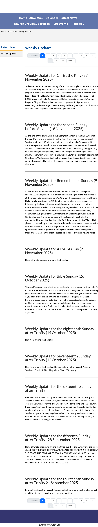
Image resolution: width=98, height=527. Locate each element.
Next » (71, 61)
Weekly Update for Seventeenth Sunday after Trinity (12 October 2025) (58, 358)
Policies (77, 24)
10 (93, 56)
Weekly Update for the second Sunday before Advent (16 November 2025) (56, 126)
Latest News (69, 18)
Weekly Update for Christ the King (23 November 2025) (56, 77)
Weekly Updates (25, 31)
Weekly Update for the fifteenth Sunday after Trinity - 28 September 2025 (57, 438)
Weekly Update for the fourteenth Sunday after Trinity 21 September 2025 (59, 481)
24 (56, 61)
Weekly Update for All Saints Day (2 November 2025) (54, 251)
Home (23, 18)
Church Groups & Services (32, 24)
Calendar (52, 18)
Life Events (61, 24)
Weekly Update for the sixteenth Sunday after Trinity (58, 388)
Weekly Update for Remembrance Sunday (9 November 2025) (61, 182)
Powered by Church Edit (49, 525)
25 (63, 61)
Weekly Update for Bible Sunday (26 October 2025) (54, 278)
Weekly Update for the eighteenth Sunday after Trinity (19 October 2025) (59, 331)
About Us (35, 18)
